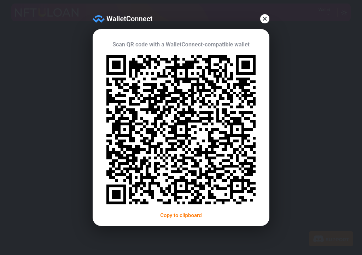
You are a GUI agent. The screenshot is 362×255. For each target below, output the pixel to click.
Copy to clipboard (181, 215)
